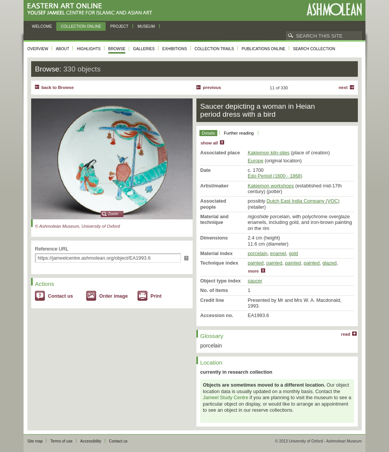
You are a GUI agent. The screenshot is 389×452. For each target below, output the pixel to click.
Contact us (60, 296)
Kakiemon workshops (271, 186)
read (345, 334)
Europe (255, 160)
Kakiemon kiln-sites (268, 152)
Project (119, 26)
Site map (35, 441)
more (253, 271)
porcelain (257, 253)
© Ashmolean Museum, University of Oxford (77, 226)
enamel (278, 253)
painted (256, 263)
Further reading (239, 133)
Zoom (113, 214)
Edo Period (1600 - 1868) (275, 176)
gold (293, 253)
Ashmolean (334, 9)
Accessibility (90, 441)
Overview (37, 49)
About (62, 49)
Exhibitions (174, 49)
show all (209, 143)
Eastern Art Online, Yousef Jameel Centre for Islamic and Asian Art (91, 9)
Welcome (42, 26)
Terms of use (61, 441)
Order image (113, 296)
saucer (255, 281)
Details (208, 133)
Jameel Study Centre (225, 397)
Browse (117, 49)
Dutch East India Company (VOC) (303, 201)
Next (343, 87)
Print (155, 296)
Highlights (89, 49)
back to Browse (57, 87)
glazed (329, 263)
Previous (212, 87)
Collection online (81, 26)
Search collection (314, 49)
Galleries (144, 49)
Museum (146, 26)
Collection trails (214, 49)
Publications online (263, 49)
